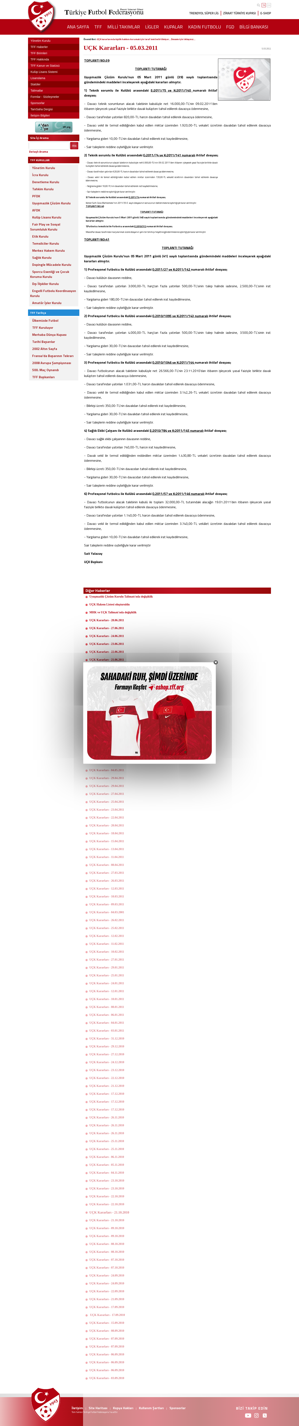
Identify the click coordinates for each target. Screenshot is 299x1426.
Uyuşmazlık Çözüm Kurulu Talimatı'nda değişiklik (121, 596)
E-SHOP (265, 13)
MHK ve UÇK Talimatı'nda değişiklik (112, 612)
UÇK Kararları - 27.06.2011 (106, 628)
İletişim (77, 1407)
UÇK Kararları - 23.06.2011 (106, 644)
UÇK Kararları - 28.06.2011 (106, 620)
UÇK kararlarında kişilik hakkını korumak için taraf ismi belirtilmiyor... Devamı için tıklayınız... (146, 39)
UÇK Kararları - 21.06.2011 (106, 659)
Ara (74, 145)
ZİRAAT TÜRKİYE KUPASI (239, 13)
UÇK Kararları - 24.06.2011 (106, 636)
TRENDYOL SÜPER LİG (204, 13)
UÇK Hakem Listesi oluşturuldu (109, 604)
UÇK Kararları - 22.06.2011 (106, 651)
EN (269, 5)
